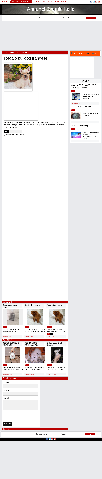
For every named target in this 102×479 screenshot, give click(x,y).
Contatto (40, 2)
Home (4, 2)
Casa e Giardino (16, 52)
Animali (27, 52)
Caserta (27, 365)
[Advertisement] (51, 36)
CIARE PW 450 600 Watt (81, 107)
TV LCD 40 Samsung (79, 126)
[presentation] (13, 416)
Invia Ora (7, 424)
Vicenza (49, 327)
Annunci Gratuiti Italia (51, 9)
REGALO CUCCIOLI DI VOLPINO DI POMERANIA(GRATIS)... (12, 345)
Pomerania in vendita (54, 305)
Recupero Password (58, 2)
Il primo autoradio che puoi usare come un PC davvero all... (91, 96)
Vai (91, 18)
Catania (73, 91)
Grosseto (49, 365)
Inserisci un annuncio (21, 2)
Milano (27, 327)
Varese (72, 129)
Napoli (4, 327)
